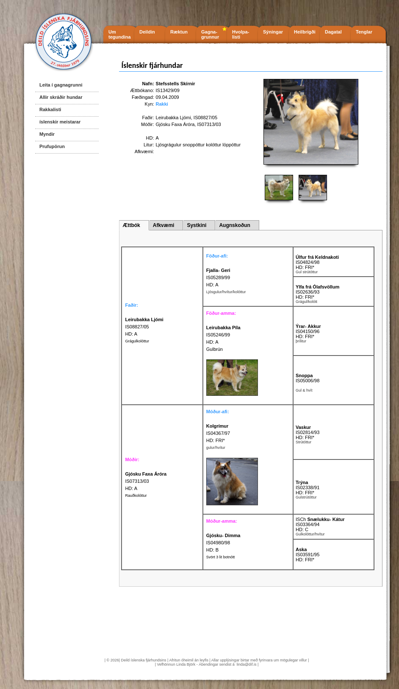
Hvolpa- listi (240, 34)
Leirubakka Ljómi (173, 117)
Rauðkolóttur (136, 495)
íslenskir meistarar (59, 121)
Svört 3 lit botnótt (220, 557)
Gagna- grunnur (210, 34)
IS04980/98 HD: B (223, 542)
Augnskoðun (234, 225)
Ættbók (131, 225)
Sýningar (273, 31)
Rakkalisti (50, 109)
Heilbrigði (305, 31)
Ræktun (179, 31)
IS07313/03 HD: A (145, 481)
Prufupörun (52, 146)
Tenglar (364, 31)
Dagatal (333, 31)
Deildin (147, 31)
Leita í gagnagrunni (60, 84)
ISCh (320, 519)
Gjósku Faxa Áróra (175, 124)
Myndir (47, 134)
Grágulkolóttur (137, 341)
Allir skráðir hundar (60, 97)
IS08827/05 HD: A (144, 326)
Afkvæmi (164, 225)
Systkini (196, 225)
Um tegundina (119, 34)
